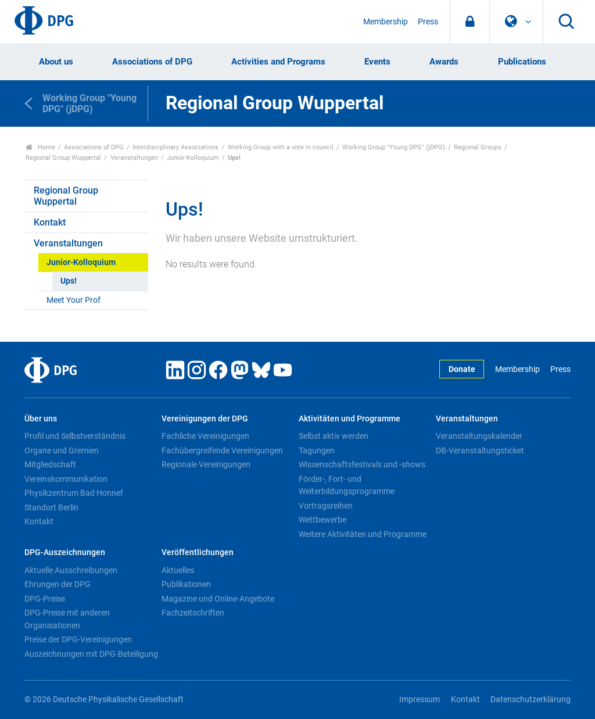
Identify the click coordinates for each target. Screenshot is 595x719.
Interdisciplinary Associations (175, 147)
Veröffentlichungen (198, 552)
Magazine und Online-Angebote (218, 598)
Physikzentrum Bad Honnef (73, 493)
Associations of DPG (152, 61)
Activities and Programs (278, 61)
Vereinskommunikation (65, 479)
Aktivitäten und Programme (349, 419)
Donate (462, 369)
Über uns (40, 419)
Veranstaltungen (134, 158)
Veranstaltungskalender (479, 436)
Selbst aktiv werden (333, 436)
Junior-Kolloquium (193, 158)
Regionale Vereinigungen (206, 464)
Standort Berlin (51, 507)
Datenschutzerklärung (530, 699)
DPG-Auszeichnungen (64, 552)
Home (40, 147)
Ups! (68, 281)
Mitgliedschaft (50, 464)
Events (377, 61)
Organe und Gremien (61, 450)
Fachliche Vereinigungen (205, 436)
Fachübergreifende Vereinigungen (222, 450)
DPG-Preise (44, 598)
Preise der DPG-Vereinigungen (78, 639)
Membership (385, 22)
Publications (522, 61)
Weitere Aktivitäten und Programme (362, 534)
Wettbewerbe (322, 519)
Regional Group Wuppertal (63, 158)
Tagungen (317, 450)
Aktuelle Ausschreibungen (70, 570)
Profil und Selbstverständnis (75, 436)
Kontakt (50, 222)
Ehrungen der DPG (57, 584)
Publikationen (186, 584)
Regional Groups (477, 147)
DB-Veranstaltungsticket (480, 450)
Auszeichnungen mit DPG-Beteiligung (91, 654)
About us (56, 61)
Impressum (419, 699)
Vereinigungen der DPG (205, 419)
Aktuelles (178, 570)
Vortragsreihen (326, 505)
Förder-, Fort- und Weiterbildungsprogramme (347, 485)
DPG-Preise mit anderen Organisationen (67, 619)
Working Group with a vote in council (281, 147)
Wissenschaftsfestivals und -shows (362, 464)
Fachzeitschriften (193, 612)
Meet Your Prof (73, 300)
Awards (443, 61)
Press (428, 22)
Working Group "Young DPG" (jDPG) (393, 147)
